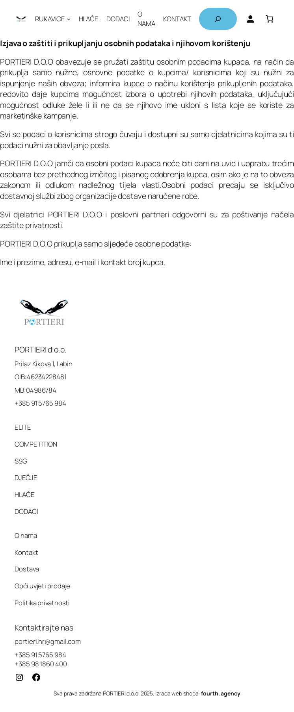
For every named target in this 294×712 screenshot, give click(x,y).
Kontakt (26, 552)
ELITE (23, 427)
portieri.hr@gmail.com (48, 641)
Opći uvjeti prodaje (42, 585)
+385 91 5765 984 (40, 654)
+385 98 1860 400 (41, 663)
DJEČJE (26, 477)
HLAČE (25, 494)
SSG (21, 460)
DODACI (26, 511)
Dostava (27, 568)
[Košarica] (269, 18)
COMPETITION (36, 444)
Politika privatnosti (42, 602)
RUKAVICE (50, 18)
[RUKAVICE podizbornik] (69, 19)
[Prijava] (250, 18)
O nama (26, 535)
